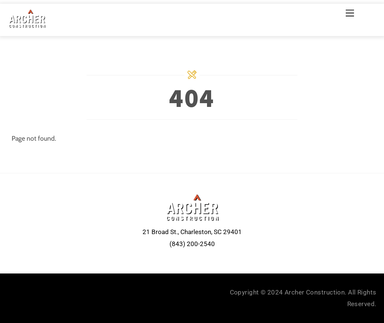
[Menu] (349, 13)
